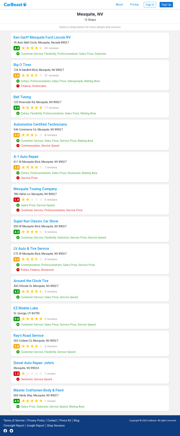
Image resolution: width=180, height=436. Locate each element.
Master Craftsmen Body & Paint (39, 390)
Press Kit (65, 420)
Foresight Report (14, 425)
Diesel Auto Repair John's (34, 363)
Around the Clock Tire (31, 281)
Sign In (150, 4)
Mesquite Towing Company (35, 189)
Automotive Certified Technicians (40, 124)
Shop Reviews (56, 425)
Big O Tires (22, 65)
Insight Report (35, 425)
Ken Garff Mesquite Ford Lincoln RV (42, 37)
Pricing (134, 4)
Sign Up (166, 4)
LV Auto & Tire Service (31, 248)
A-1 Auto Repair (26, 157)
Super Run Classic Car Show (36, 221)
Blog (76, 420)
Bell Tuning (22, 97)
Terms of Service (14, 420)
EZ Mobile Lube (26, 308)
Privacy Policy (36, 420)
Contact (52, 420)
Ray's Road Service (29, 335)
